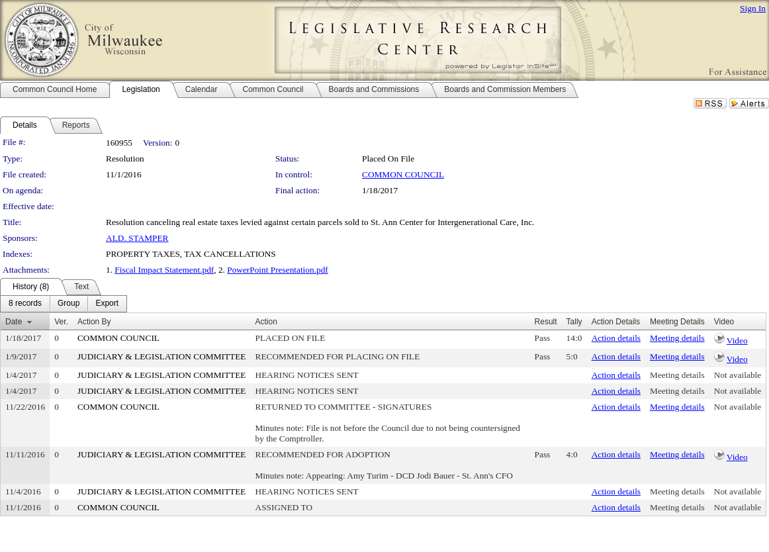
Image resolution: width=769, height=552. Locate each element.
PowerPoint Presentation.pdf (277, 270)
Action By (94, 321)
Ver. (61, 321)
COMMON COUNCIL (403, 174)
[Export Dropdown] (106, 304)
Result (546, 321)
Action (266, 321)
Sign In (753, 8)
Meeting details (677, 338)
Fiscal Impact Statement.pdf (164, 270)
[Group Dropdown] (68, 304)
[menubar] (63, 303)
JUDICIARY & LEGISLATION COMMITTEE (161, 356)
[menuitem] (25, 304)
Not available (737, 375)
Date (13, 321)
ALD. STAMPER (137, 238)
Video (737, 340)
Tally (574, 321)
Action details (616, 338)
